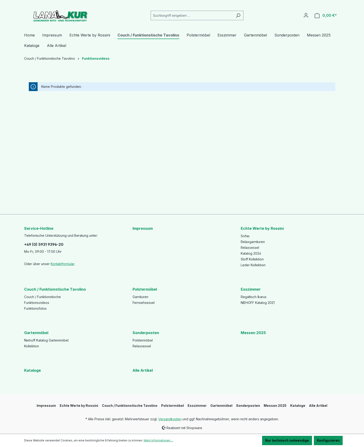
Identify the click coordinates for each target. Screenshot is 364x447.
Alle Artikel (143, 370)
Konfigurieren (328, 440)
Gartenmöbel (36, 332)
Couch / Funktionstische (42, 297)
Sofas (245, 236)
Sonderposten (146, 332)
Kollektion (31, 346)
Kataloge (32, 370)
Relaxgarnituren (253, 242)
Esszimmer (251, 289)
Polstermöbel (145, 289)
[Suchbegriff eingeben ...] (192, 15)
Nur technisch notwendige (287, 440)
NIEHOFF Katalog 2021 (258, 303)
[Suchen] (238, 15)
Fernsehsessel (144, 303)
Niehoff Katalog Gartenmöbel (46, 340)
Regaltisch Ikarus (253, 297)
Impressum (143, 228)
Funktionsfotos (35, 308)
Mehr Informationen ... (158, 440)
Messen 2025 (253, 332)
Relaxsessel (250, 248)
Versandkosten (170, 419)
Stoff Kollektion (252, 259)
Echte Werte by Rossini (262, 228)
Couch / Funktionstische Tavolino (55, 289)
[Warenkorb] (326, 15)
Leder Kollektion (253, 265)
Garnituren (140, 297)
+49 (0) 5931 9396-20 (43, 244)
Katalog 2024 (251, 253)
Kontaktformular (62, 264)
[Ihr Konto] (306, 15)
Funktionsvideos (36, 303)
